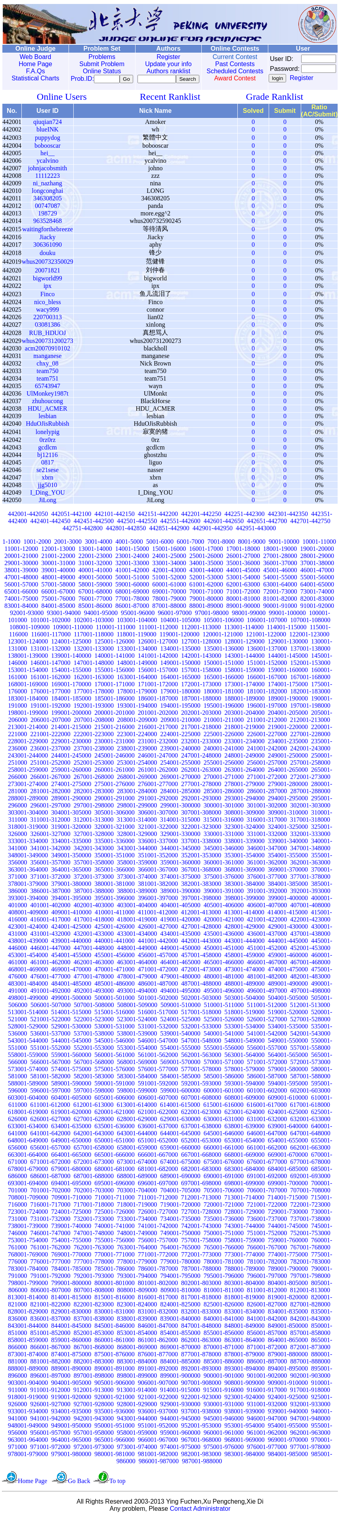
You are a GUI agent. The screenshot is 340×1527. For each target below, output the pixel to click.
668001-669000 (244, 1163)
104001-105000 (180, 628)
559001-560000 (71, 1063)
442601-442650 (224, 529)
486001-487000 (158, 991)
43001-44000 (206, 578)
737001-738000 (310, 1227)
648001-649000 (28, 1148)
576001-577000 (158, 1077)
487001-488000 (201, 991)
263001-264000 (244, 778)
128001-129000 (244, 649)
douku (47, 261)
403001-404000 (137, 913)
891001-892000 (158, 1376)
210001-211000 (224, 728)
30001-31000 (58, 571)
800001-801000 (114, 1291)
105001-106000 (224, 628)
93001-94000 (63, 621)
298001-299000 (137, 813)
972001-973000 (94, 1455)
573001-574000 (28, 1077)
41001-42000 (132, 578)
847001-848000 (201, 1334)
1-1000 (11, 549)
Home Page (34, 64)
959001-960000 (180, 1441)
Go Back (79, 1489)
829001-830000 (71, 1319)
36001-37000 (280, 571)
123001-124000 (28, 649)
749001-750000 (180, 1241)
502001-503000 (201, 1006)
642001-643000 (94, 1141)
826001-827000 (267, 1312)
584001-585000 (180, 1084)
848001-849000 (244, 1334)
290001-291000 (114, 806)
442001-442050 (28, 522)
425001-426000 (114, 934)
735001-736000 (224, 1227)
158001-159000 (244, 678)
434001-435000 (180, 942)
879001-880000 (288, 1362)
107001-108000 (310, 628)
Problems (96, 56)
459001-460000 (288, 963)
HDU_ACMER (47, 416)
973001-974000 (137, 1455)
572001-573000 (310, 1070)
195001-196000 (224, 713)
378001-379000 (28, 892)
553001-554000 (137, 1056)
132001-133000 (94, 656)
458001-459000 (244, 963)
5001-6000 (160, 549)
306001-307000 (158, 820)
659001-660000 (180, 1155)
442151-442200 (158, 522)
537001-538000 (94, 1041)
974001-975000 (180, 1455)
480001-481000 (224, 984)
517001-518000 (201, 1020)
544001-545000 (71, 1048)
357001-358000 (94, 870)
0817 (47, 470)
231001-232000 (158, 749)
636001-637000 (158, 1134)
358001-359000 (137, 870)
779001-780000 (180, 1269)
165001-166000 (224, 685)
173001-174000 (244, 692)
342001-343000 (94, 856)
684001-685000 (288, 1177)
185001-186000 (114, 706)
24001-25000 (169, 564)
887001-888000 (310, 1369)
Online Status (97, 71)
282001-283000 (94, 799)
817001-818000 (201, 1305)
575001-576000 (114, 1077)
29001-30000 (21, 571)
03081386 (47, 332)
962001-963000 (310, 1441)
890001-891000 (114, 1376)
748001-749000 (137, 1241)
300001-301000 (224, 813)
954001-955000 (288, 1433)
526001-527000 (267, 1027)
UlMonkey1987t (48, 401)
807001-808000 (94, 1298)
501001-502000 (158, 1006)
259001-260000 (71, 778)
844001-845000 (71, 1334)
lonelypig (47, 440)
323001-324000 (244, 835)
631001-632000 (267, 1127)
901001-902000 (267, 1383)
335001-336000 (114, 849)
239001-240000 (180, 756)
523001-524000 (137, 1027)
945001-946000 (224, 1426)
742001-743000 (201, 1234)
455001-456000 (114, 963)
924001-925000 (288, 1405)
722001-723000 (310, 1212)
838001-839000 (137, 1326)
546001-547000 (158, 1048)
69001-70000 (169, 599)
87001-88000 (169, 614)
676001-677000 (267, 1170)
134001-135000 (180, 656)
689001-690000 (180, 1184)
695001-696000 (114, 1191)
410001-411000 (115, 920)
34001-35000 (206, 571)
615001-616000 (223, 1113)
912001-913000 (93, 1398)
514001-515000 (71, 1020)
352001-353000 (201, 863)
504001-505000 (288, 1006)
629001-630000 (180, 1127)
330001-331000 (224, 842)
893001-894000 (244, 1376)
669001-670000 (288, 1163)
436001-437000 (267, 942)
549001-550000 (288, 1048)
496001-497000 (267, 999)
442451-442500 (94, 529)
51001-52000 (169, 585)
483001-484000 (28, 991)
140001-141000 (114, 664)
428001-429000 (244, 934)
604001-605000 (71, 1105)
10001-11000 (319, 549)
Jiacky (47, 245)
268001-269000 (137, 785)
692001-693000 (310, 1184)
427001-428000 (201, 934)
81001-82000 (280, 607)
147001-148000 (94, 671)
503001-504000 (244, 1006)
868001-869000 (137, 1355)
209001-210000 (180, 728)
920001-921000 (114, 1405)
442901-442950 (213, 536)
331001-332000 (267, 842)
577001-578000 (201, 1077)
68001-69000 (132, 599)
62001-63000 (243, 592)
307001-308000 (201, 820)
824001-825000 (180, 1312)
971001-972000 (50, 1455)
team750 (47, 379)
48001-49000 (58, 585)
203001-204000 (244, 721)
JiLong (47, 508)
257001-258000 (310, 770)
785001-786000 (114, 1277)
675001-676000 (224, 1170)
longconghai (47, 199)
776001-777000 (50, 1269)
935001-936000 (114, 1419)
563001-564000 (244, 1063)
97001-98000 (212, 621)
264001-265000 (288, 778)
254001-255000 (180, 770)
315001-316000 (223, 827)
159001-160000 (288, 678)
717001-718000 (94, 1212)
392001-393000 (310, 899)
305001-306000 (114, 820)
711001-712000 (158, 1205)
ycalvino (47, 169)
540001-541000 (224, 1041)
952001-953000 (201, 1433)
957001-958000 (94, 1441)
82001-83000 (317, 607)
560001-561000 (114, 1063)
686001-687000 (50, 1184)
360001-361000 (224, 870)
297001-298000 (94, 813)
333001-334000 (28, 849)
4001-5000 (129, 549)
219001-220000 (288, 735)
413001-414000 (244, 920)
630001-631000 (224, 1127)
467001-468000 (310, 970)
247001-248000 (201, 763)
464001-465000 (180, 970)
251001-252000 (50, 770)
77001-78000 (132, 607)
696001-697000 (158, 1191)
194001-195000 (180, 713)
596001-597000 (50, 1098)
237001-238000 (94, 756)
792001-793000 (94, 1284)
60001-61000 (169, 592)
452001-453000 (310, 956)
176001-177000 (50, 699)
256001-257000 (267, 770)
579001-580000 (288, 1077)
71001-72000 (243, 599)
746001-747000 (50, 1241)
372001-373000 (94, 885)
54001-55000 (280, 585)
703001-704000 (137, 1198)
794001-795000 (180, 1284)
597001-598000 (94, 1098)
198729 (47, 221)
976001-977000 (267, 1455)
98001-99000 (249, 621)
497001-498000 (310, 999)
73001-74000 (317, 599)
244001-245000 (71, 763)
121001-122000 (266, 642)
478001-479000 (137, 984)
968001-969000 (244, 1448)
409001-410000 (72, 920)
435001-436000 (224, 942)
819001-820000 (288, 1305)
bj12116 (47, 463)
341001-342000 (50, 856)
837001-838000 (94, 1326)
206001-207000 (51, 728)
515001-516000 (114, 1020)
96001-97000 (174, 621)
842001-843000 (310, 1326)
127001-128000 (201, 649)
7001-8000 (221, 549)
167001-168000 (310, 685)
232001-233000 (201, 749)
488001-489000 (244, 991)
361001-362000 (267, 870)
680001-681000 (114, 1177)
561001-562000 (158, 1063)
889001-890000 (71, 1376)
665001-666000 (114, 1163)
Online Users (62, 105)
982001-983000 (201, 1462)
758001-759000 (244, 1248)
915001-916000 (223, 1398)
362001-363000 (310, 870)
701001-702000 (50, 1198)
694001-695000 (71, 1191)
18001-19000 (280, 557)
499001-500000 (71, 1006)
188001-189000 (244, 706)
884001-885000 (180, 1369)
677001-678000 (310, 1170)
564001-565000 (288, 1063)
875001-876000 (114, 1362)
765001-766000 (224, 1255)
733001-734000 (137, 1227)
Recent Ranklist (170, 105)
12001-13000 (58, 557)
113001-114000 (244, 635)
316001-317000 (266, 827)
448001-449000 (137, 956)
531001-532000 (158, 1034)
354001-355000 (288, 863)
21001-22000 (58, 564)
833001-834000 (244, 1319)
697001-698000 (201, 1191)
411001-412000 (158, 920)
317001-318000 (310, 827)
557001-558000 (310, 1056)
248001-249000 (244, 763)
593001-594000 (244, 1091)
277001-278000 (201, 792)
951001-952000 (158, 1433)
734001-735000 (180, 1227)
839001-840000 (180, 1326)
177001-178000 (94, 699)
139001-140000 (71, 664)
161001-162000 (50, 685)
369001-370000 (288, 877)
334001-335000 (71, 849)
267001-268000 (94, 785)
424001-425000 (71, 934)
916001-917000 (266, 1398)
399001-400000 (288, 906)
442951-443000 (256, 536)
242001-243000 (310, 756)
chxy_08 (47, 371)
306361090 (47, 252)
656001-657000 (50, 1155)
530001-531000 (114, 1034)
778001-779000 (137, 1269)
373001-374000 (137, 885)
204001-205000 (288, 721)
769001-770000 (71, 1262)
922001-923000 (201, 1405)
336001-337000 (158, 849)
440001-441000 (114, 949)
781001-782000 (267, 1269)
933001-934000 (28, 1419)
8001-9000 (252, 549)
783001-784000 (28, 1277)
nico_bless (47, 310)
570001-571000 (224, 1070)
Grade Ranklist (275, 105)
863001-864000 (244, 1348)
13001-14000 (95, 557)
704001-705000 (180, 1198)
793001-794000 (137, 1284)
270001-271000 (224, 785)
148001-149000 (137, 671)
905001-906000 (114, 1391)
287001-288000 (310, 799)
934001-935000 (71, 1419)
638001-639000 (244, 1134)
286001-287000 (267, 799)
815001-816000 (114, 1305)
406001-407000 (267, 913)
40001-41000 (95, 578)
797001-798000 (310, 1284)
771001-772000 (158, 1262)
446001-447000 (50, 956)
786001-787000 (158, 1277)
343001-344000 (137, 856)
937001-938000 (201, 1419)
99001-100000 (287, 621)
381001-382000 (158, 892)
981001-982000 (158, 1462)
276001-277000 (158, 792)
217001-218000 (201, 735)
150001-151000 (224, 671)
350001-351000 (114, 863)
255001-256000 (224, 770)
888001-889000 (28, 1376)
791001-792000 (50, 1284)
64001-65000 (317, 592)
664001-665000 (71, 1163)
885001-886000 (224, 1369)
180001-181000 (224, 699)
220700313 (47, 325)
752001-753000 (310, 1241)
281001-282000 (50, 799)
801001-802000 (158, 1291)
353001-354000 (244, 863)
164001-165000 (180, 685)
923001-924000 (244, 1405)
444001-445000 (288, 949)
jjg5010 (47, 493)
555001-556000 (224, 1056)
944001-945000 (180, 1426)
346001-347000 (267, 856)
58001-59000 (95, 592)
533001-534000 (244, 1034)
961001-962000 (267, 1441)
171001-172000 (158, 692)
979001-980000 (71, 1462)
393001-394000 (28, 906)
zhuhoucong (47, 409)
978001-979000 (28, 1462)
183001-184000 (28, 706)
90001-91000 (280, 614)
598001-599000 (137, 1098)
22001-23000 (95, 564)
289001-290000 (71, 806)
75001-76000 (58, 607)
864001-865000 (288, 1348)
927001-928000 (94, 1412)
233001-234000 (244, 749)
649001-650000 (71, 1148)
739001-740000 (71, 1234)
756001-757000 (158, 1248)
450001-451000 (224, 956)
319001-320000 (71, 835)
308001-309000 (244, 820)
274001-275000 (71, 792)
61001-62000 (206, 592)
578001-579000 (244, 1077)
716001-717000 (50, 1212)
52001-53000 (206, 585)
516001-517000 (158, 1020)
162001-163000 (94, 685)
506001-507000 (51, 1013)
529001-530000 (71, 1034)
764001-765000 (180, 1255)
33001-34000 (169, 571)
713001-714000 (244, 1205)
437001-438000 (310, 942)
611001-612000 (50, 1113)
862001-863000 (201, 1348)
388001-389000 (137, 899)
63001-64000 (280, 592)
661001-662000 (267, 1155)
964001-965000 (71, 1448)
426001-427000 (158, 934)
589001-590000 (71, 1091)
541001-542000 (267, 1041)
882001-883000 (94, 1369)
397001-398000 (201, 906)
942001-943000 (94, 1426)
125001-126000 (114, 649)
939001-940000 (288, 1419)
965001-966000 (114, 1448)
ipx (48, 294)
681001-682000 (158, 1177)
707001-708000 (310, 1198)
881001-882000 (50, 1369)
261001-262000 (158, 778)
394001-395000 (71, 906)
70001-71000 (206, 599)
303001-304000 (28, 820)
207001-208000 (94, 728)
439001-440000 (71, 949)
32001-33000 (132, 571)
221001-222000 (50, 742)
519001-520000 (288, 1020)
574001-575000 (71, 1077)
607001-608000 (201, 1105)
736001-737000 (267, 1227)
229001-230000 (71, 749)
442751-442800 (83, 536)
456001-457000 (158, 963)
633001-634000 (28, 1134)
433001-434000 (137, 942)
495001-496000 (224, 999)
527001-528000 (310, 1027)
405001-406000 (224, 913)
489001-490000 (288, 991)
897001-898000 (94, 1383)
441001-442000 (158, 949)
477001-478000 (94, 984)
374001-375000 (180, 885)
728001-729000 (244, 1220)
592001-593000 (201, 1091)
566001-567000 (50, 1070)
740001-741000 (114, 1234)
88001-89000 (206, 614)
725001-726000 (114, 1220)
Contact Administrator (200, 1517)
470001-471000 (114, 977)
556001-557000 (267, 1056)
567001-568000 (94, 1070)
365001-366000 (114, 877)
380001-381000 (114, 892)
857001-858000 (310, 1341)
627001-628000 (94, 1127)
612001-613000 (93, 1113)
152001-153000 (310, 671)
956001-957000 (50, 1441)
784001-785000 (71, 1277)
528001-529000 (28, 1034)
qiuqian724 (47, 130)
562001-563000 (201, 1063)
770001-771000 (114, 1262)
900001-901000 (224, 1383)
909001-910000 (288, 1391)
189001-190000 (288, 706)
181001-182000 (267, 699)
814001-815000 (71, 1305)
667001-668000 (201, 1163)
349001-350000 (71, 863)
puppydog (47, 146)
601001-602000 (267, 1098)
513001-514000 (28, 1020)
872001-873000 (310, 1355)
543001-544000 (28, 1048)
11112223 (47, 184)
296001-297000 (50, 813)
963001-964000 (28, 1448)
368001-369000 (244, 877)
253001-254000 (137, 770)
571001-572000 (267, 1070)
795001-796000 (224, 1284)
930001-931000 (224, 1412)
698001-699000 (244, 1191)
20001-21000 (21, 564)
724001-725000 (71, 1220)
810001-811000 (224, 1298)
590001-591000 (114, 1091)
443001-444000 (244, 949)
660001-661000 (224, 1155)
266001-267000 (50, 785)
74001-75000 (21, 607)
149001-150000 (180, 671)
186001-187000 (158, 706)
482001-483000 (310, 984)
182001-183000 (310, 699)
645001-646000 (224, 1141)
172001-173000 (201, 692)
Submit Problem (96, 64)
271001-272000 (267, 785)
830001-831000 (114, 1319)
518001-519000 (244, 1020)
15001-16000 (169, 557)
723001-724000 (28, 1220)
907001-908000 (201, 1391)
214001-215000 (71, 735)
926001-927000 (50, 1412)
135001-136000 (224, 656)
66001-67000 (58, 599)
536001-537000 (50, 1041)
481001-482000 (267, 984)
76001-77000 (95, 607)
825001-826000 (224, 1312)
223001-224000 (137, 742)
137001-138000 (310, 656)
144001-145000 (288, 664)
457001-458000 (201, 963)
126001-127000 (158, 649)
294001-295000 (288, 806)
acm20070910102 (48, 356)
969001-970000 (288, 1448)
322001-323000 (201, 835)
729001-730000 (288, 1220)
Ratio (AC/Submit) (319, 119)
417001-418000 (94, 927)
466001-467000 (267, 970)
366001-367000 (158, 877)
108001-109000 (30, 635)
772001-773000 (201, 1262)
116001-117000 (51, 642)
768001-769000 (28, 1262)
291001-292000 (158, 806)
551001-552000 (50, 1056)
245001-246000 (114, 763)
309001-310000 (288, 820)
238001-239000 (137, 756)
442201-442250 (201, 522)
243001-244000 (28, 763)
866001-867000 (50, 1355)
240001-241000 (224, 756)
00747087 (47, 214)
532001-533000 (201, 1034)
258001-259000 (28, 778)
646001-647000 (267, 1141)
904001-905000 (71, 1391)
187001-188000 (201, 706)
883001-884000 (137, 1369)
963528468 (47, 229)
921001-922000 (158, 1405)
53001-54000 (243, 585)
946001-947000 (267, 1426)
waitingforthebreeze (47, 237)
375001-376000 (224, 885)
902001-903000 (310, 1383)
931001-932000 (267, 1412)
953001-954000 (244, 1433)
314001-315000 (180, 827)
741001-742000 (158, 1234)
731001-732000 (50, 1227)
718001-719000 (137, 1212)
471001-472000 (158, 977)
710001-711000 (115, 1205)
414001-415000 (287, 920)
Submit (285, 119)
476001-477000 (50, 984)
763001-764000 (137, 1255)
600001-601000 (224, 1098)
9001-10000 (284, 549)
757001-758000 (201, 1248)
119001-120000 (180, 642)
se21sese (47, 478)
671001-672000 (50, 1170)
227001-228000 (310, 742)
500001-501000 (114, 1006)
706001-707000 (267, 1198)
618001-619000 (28, 1120)
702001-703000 (94, 1198)
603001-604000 (28, 1105)
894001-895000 (288, 1376)
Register (160, 56)
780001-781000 (224, 1269)
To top (117, 1489)
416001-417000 (50, 927)
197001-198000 (310, 713)
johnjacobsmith (47, 176)
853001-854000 (137, 1341)
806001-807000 (51, 1298)
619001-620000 (71, 1120)
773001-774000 (244, 1262)
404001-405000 (180, 913)
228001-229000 (28, 749)
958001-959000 (137, 1441)
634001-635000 (71, 1134)
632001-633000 (310, 1127)
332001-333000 (310, 842)
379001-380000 (71, 892)
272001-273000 (310, 785)
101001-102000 (50, 628)
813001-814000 (28, 1305)
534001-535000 (288, 1034)
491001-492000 (50, 999)
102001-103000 (94, 628)
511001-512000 (267, 1013)
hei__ (47, 161)
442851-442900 (169, 536)
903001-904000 (28, 1391)
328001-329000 (137, 842)
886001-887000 (267, 1369)
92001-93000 (27, 621)
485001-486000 (114, 991)
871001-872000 (267, 1355)
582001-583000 (94, 1084)
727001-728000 (201, 1220)
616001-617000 (266, 1113)
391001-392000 (267, 899)
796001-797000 (267, 1284)
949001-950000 (71, 1433)
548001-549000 (244, 1048)
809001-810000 (180, 1298)
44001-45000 (243, 578)
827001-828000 (310, 1312)
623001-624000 (244, 1120)
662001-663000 (310, 1155)
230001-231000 (114, 749)
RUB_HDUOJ (47, 341)
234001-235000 (288, 749)
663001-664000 (28, 1163)
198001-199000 (28, 721)
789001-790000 (288, 1277)
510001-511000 (224, 1013)
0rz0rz (47, 448)
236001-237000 (50, 756)
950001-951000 (114, 1433)
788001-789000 (244, 1277)
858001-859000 (28, 1348)
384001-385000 (288, 892)
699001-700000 (288, 1191)
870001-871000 (224, 1355)
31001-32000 (95, 571)
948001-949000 (28, 1433)
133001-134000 (137, 656)
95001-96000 (138, 621)
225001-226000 (224, 742)
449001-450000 (180, 956)
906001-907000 (158, 1391)
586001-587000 (267, 1084)
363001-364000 (28, 877)
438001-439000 (28, 949)
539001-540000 (180, 1041)
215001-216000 (114, 735)
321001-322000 (158, 835)
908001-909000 (244, 1391)
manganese (47, 364)
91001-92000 (317, 614)
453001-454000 (28, 963)
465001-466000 (224, 970)
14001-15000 (132, 557)
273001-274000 (28, 792)
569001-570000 (180, 1070)
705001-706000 (224, 1198)
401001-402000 (50, 913)
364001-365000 (71, 877)
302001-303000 (310, 813)
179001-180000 (180, 699)
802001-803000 (201, 1291)
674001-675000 (180, 1170)
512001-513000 (310, 1013)
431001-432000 (50, 942)
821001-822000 (50, 1312)
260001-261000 (114, 778)
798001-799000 (28, 1291)
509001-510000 (180, 1013)
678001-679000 (28, 1177)
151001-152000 (267, 671)
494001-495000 (180, 999)
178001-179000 (137, 699)
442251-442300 (244, 522)
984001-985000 (288, 1462)
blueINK (47, 137)
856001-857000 (267, 1341)
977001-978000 (310, 1455)
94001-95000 (101, 621)
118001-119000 (136, 642)
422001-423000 (310, 927)
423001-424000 (28, 934)
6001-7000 (190, 549)
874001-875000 (71, 1362)
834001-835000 (288, 1319)
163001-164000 (137, 685)
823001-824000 (137, 1312)
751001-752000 (267, 1241)
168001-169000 (28, 692)
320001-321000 (114, 835)
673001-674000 (137, 1170)
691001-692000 (267, 1184)
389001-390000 (180, 899)
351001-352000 (158, 863)
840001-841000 (224, 1326)
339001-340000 (288, 849)
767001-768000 (310, 1255)
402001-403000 (94, 913)
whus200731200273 (47, 349)
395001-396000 (114, 906)
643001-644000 (137, 1141)
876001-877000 (158, 1362)
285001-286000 (224, 799)
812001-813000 (310, 1298)
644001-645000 (180, 1141)
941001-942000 (50, 1426)
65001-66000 (21, 599)
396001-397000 (158, 906)
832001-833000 (201, 1319)
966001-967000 (158, 1448)
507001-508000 (94, 1013)
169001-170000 (71, 692)
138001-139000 (28, 664)
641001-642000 (50, 1141)
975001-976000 (224, 1455)
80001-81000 (243, 607)
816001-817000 (158, 1305)
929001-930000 (180, 1412)
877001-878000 (201, 1362)
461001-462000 (50, 970)
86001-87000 (132, 614)
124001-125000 (71, 649)
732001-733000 (94, 1227)
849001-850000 (288, 1334)
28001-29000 (317, 564)
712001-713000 (201, 1205)
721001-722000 (267, 1212)
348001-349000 (28, 863)
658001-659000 (137, 1155)
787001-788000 (201, 1277)
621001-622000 (158, 1120)
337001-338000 (201, 849)
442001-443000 (201, 949)
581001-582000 (50, 1084)
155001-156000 (114, 678)
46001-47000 (317, 578)
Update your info (160, 64)
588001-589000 (28, 1091)
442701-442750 (310, 529)
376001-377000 (267, 885)
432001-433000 (94, 942)
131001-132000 (50, 656)
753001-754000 (28, 1248)
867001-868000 (94, 1355)
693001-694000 (28, 1191)
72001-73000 (280, 599)
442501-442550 (137, 529)
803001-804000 (244, 1291)
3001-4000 (98, 549)
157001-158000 (201, 678)
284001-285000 (180, 799)
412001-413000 (201, 920)
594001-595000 (288, 1091)
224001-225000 (180, 742)
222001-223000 (94, 742)
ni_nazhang (47, 191)
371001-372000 (50, 885)
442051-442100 (71, 522)
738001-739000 (28, 1234)
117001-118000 (93, 642)
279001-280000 (288, 792)
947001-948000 (310, 1426)
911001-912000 (50, 1398)
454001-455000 (71, 963)
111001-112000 (158, 635)
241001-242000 (267, 756)
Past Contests (223, 64)
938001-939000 (244, 1419)
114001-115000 (286, 635)
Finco (47, 302)
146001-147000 (50, 671)
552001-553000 (94, 1056)
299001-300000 (180, 813)
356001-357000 (50, 870)
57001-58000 (58, 592)
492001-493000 (94, 999)
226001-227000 (267, 742)
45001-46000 (280, 578)
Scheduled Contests (223, 71)
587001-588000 (310, 1084)
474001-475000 (288, 977)
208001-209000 (137, 728)
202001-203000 (201, 721)
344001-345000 (180, 856)
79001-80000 (206, 607)
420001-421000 (224, 927)
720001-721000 (224, 1212)
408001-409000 (28, 920)
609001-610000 (288, 1105)
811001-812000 (267, 1298)
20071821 (47, 278)
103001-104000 (137, 628)
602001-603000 (310, 1098)
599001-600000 (180, 1098)
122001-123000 (309, 642)
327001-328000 (94, 842)
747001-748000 (94, 1241)
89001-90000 (243, 614)
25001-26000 (206, 564)
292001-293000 (201, 806)
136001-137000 (267, 656)
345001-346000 (224, 856)
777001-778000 (94, 1269)
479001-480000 (180, 984)
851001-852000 (50, 1341)
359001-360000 (180, 870)
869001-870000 (180, 1355)
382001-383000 (201, 892)
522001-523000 (94, 1027)
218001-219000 (244, 735)
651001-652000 (158, 1148)
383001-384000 (244, 892)
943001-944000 (137, 1426)
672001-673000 (94, 1170)
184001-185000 (71, 706)
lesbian (47, 424)
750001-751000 (224, 1241)
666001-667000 (158, 1163)
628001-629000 (137, 1127)
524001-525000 (180, 1027)
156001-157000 (158, 678)
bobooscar (47, 153)
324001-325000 (288, 835)
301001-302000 (267, 813)
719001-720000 (180, 1212)
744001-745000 (288, 1234)
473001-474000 (244, 977)
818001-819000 (244, 1305)
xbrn (47, 485)
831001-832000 (158, 1319)
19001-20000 (317, 557)
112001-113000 (201, 635)
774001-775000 (288, 1262)
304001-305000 (71, 820)
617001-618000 (310, 1113)
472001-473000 (201, 977)
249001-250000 (288, 763)
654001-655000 (288, 1148)
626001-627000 (50, 1127)
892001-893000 (201, 1376)
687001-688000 (94, 1184)
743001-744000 (244, 1234)
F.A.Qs (33, 71)
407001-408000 (310, 913)
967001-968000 (201, 1448)
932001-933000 (310, 1412)
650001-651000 (114, 1148)
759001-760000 (288, 1248)
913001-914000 (137, 1398)
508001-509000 (137, 1013)
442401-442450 (50, 529)
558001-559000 (28, 1063)
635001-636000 (114, 1134)
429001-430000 (288, 934)
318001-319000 (28, 835)
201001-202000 (158, 721)
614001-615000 (180, 1113)
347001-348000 (310, 856)
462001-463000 (94, 970)
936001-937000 (158, 1419)
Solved (253, 119)
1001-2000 (37, 549)
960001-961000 (224, 1441)
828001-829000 (28, 1319)
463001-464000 (137, 970)
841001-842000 (267, 1326)
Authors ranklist (160, 71)
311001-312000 (50, 827)
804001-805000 (288, 1291)
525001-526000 (224, 1027)
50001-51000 (132, 585)
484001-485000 (71, 991)
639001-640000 (288, 1134)
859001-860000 (71, 1348)
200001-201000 (114, 721)
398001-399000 (244, 906)
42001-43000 (169, 578)
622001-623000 (201, 1120)
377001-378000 (310, 885)
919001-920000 (71, 1405)
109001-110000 (73, 635)
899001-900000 (180, 1383)
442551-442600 (180, 529)
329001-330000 (180, 842)
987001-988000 (202, 1469)
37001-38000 (317, 571)
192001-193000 (94, 713)
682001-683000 (201, 1177)
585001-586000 (224, 1084)
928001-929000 (137, 1412)
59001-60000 (132, 592)
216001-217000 (158, 735)
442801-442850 (126, 536)
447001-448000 (94, 956)
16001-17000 (206, 557)
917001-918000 (310, 1398)
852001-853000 (94, 1341)
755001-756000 (114, 1248)
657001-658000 (94, 1155)
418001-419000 (137, 927)
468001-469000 (28, 977)
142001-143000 (201, 664)
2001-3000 (68, 549)
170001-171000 (114, 692)
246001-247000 (158, 763)
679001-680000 (71, 1177)
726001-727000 (158, 1220)
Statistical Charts (33, 78)
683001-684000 (244, 1177)
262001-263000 (201, 778)
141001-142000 (158, 664)
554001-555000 (180, 1056)
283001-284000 (137, 799)
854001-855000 (180, 1341)
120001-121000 (222, 642)
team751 (47, 386)
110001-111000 (116, 635)
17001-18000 (243, 557)
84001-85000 (58, 614)
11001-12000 (21, 557)
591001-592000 (158, 1091)
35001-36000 (243, 571)
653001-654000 (244, 1148)
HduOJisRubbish (47, 431)
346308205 (47, 206)
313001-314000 (137, 827)
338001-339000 (244, 849)
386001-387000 (50, 899)
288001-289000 (28, 806)
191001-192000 (50, 713)
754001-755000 (71, 1248)
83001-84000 (21, 614)
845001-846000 (114, 1334)
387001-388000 (94, 899)
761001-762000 (50, 1255)
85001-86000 (95, 614)
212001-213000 (310, 728)
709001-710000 (72, 1205)
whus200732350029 (47, 270)
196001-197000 (267, 713)
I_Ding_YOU (47, 500)
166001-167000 (267, 685)
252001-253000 (94, 770)
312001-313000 (93, 827)
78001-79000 (169, 607)
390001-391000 (224, 899)
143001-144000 (244, 664)
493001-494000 (137, 999)
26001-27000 (243, 564)
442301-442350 (288, 522)
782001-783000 (310, 1269)
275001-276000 (114, 792)
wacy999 (47, 317)
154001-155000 (71, 678)
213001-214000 (28, 735)
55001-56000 (317, 585)
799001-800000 (71, 1291)
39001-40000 (58, 578)
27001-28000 (280, 564)
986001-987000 (159, 1469)
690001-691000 (224, 1184)
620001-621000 (114, 1120)
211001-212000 (267, 728)
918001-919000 (28, 1405)
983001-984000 (244, 1462)
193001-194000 (137, 713)
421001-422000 (267, 927)
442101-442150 (114, 522)
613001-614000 (137, 1113)
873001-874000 (28, 1362)
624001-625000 (288, 1120)
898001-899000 (137, 1383)
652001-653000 (201, 1148)
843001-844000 (28, 1334)
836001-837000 (50, 1326)
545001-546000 (114, 1048)
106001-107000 (267, 628)
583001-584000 (137, 1084)
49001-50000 (95, 585)
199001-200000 (71, 721)
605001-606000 (114, 1105)
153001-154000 (28, 678)
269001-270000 (180, 785)
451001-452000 (267, 956)
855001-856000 (224, 1341)
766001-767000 (267, 1255)
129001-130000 (288, 649)
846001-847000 (158, 1334)
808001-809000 (137, 1298)
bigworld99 (47, 286)
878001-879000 (244, 1362)
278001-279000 (244, 792)
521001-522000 (50, 1027)
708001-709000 (28, 1205)
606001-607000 (158, 1105)
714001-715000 (287, 1205)
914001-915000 (180, 1398)
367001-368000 (201, 877)
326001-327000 (50, 842)
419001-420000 (180, 927)
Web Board (34, 56)
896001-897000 (50, 1383)
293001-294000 (244, 806)
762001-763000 (94, 1255)
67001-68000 (95, 599)
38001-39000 (21, 578)
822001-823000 (94, 1312)
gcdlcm (47, 455)
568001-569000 (137, 1070)
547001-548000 (201, 1048)
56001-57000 (21, 592)
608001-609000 (244, 1105)
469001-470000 (71, 977)
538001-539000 (137, 1041)
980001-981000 (114, 1462)
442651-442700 (267, 529)
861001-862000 (158, 1348)
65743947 (47, 394)
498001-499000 (28, 1006)
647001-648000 (310, 1141)
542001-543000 (310, 1041)
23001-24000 (132, 564)
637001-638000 (201, 1134)
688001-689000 (137, 1184)
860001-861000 (114, 1348)
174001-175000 (288, 692)
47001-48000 (21, 585)
